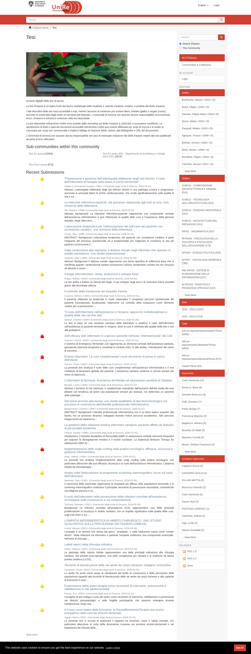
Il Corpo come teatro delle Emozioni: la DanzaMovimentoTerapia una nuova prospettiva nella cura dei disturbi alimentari (113, 611)
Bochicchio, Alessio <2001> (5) (198, 99)
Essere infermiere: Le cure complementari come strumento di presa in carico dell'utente (114, 358)
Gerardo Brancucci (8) (194, 394)
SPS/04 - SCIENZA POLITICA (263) (201, 252)
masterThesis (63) (192, 366)
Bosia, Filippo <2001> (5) (195, 107)
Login (185, 78)
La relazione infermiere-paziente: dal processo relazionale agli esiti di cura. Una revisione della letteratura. (116, 204)
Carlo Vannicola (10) (193, 380)
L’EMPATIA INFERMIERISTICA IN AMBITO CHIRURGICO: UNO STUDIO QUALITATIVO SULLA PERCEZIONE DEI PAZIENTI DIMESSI (112, 522)
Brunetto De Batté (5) (193, 430)
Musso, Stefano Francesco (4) (198, 444)
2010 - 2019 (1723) (192, 316)
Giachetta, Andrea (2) (193, 515)
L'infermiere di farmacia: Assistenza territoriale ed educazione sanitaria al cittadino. (118, 380)
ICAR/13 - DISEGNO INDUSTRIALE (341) (201, 212)
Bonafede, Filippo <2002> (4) (198, 157)
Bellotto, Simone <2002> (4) (197, 142)
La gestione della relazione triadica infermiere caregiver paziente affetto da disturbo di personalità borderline (118, 426)
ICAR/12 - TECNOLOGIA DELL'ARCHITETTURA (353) (198, 201)
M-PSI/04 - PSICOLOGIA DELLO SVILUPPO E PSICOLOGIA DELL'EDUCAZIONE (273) (200, 242)
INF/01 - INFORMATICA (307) (198, 231)
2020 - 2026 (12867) (193, 309)
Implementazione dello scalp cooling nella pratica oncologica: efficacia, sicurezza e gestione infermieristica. (118, 450)
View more (32, 634)
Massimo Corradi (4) (193, 437)
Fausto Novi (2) (190, 501)
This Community (189, 48)
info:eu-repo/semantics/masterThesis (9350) (202, 332)
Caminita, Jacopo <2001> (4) (198, 164)
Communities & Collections (196, 65)
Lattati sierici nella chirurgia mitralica (88, 544)
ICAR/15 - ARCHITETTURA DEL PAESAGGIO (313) (199, 222)
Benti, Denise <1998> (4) (195, 149)
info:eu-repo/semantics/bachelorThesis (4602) (199, 345)
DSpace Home (40, 27)
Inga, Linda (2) (190, 523)
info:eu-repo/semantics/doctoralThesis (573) (201, 357)
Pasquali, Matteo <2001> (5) (197, 128)
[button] (203, 5)
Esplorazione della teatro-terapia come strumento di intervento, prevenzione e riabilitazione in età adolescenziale (115, 587)
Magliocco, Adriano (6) (194, 423)
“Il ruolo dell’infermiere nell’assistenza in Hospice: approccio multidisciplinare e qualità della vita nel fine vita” (115, 313)
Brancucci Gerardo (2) (194, 487)
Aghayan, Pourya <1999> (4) (197, 135)
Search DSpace (189, 43)
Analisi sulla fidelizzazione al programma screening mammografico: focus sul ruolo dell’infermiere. (118, 474)
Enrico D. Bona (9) (192, 387)
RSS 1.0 (189, 551)
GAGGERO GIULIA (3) (194, 473)
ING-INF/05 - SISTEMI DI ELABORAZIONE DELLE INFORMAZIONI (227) (196, 274)
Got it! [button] (240, 647)
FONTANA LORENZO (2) (196, 508)
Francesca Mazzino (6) (194, 416)
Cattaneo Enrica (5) (192, 466)
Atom (187, 565)
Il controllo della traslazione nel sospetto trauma (95, 291)
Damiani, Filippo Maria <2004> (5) (200, 114)
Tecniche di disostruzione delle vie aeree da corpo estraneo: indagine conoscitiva (117, 565)
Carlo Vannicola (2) (192, 494)
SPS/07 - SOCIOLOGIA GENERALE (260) (202, 261)
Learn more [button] (113, 647)
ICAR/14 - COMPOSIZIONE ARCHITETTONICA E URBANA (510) (199, 189)
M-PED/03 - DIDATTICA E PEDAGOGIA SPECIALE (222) (198, 286)
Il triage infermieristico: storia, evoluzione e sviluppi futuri (101, 274)
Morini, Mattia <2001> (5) (195, 121)
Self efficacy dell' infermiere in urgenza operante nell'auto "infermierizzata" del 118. (118, 336)
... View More (189, 171)
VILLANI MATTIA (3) (193, 480)
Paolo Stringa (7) (191, 408)
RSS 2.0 (189, 558)
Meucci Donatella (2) (193, 530)
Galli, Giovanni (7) (191, 401)
